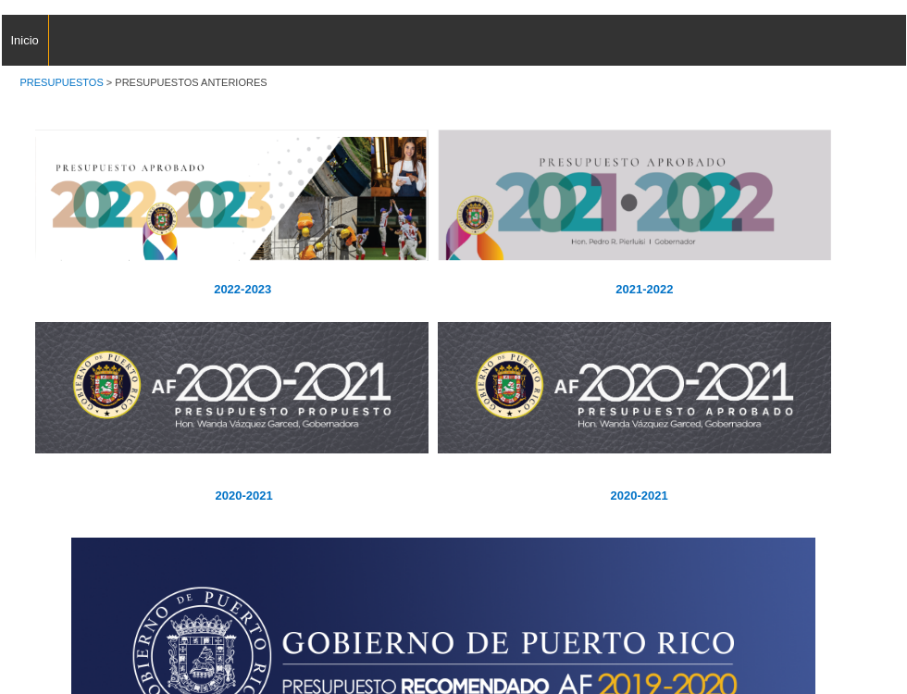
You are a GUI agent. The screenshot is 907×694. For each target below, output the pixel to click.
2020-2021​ (244, 495)
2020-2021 (637, 495)
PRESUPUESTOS (62, 82)
